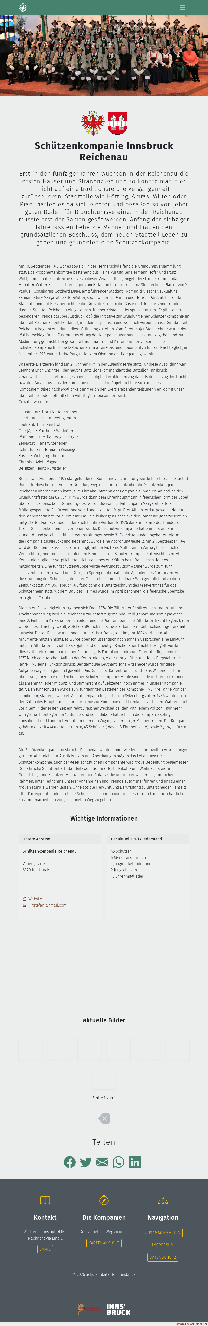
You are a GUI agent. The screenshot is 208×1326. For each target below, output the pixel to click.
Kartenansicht (104, 1243)
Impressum (163, 1245)
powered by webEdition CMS (192, 1324)
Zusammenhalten (163, 1232)
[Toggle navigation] (182, 7)
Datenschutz (163, 1257)
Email (45, 1249)
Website (35, 899)
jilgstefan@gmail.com (44, 905)
